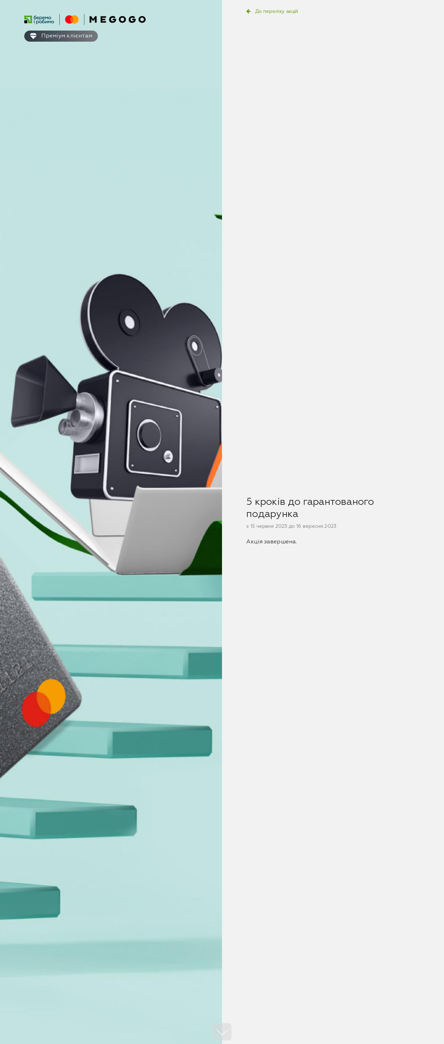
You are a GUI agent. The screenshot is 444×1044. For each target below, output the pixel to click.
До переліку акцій (276, 11)
